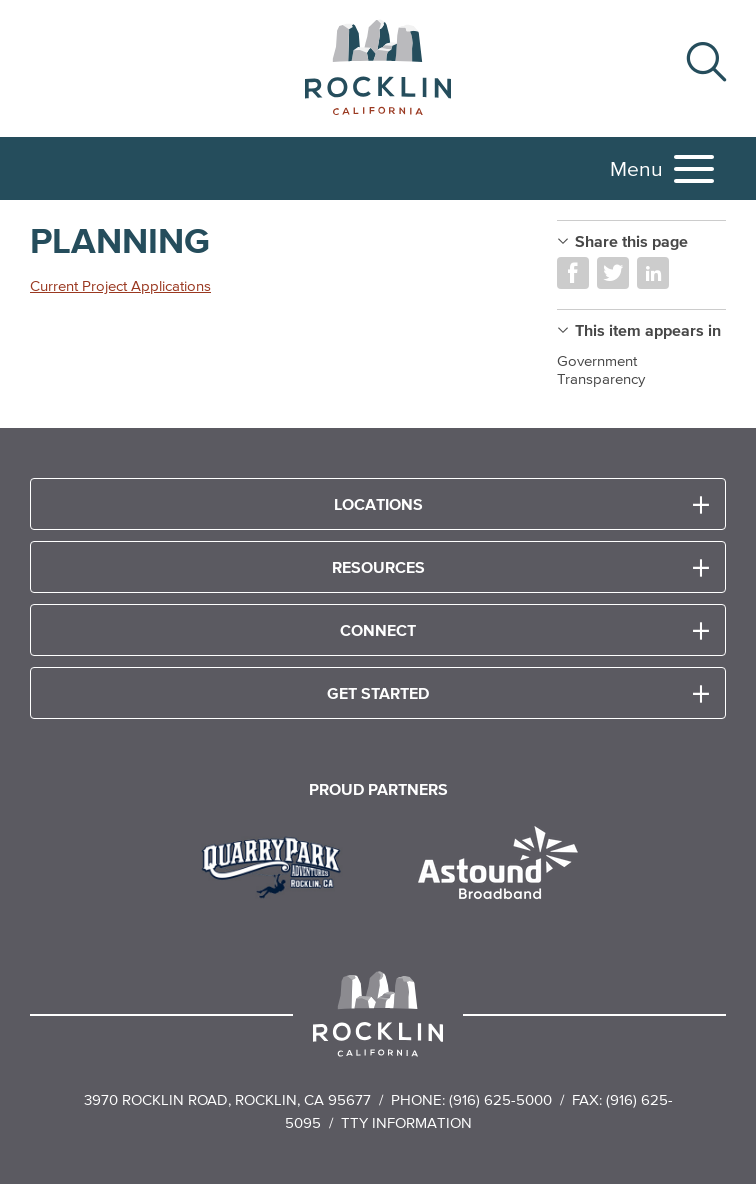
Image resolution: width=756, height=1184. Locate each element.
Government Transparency (601, 369)
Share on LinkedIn (653, 273)
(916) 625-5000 (500, 1099)
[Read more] (278, 865)
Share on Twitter (613, 273)
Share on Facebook (573, 273)
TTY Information (406, 1122)
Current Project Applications (120, 285)
